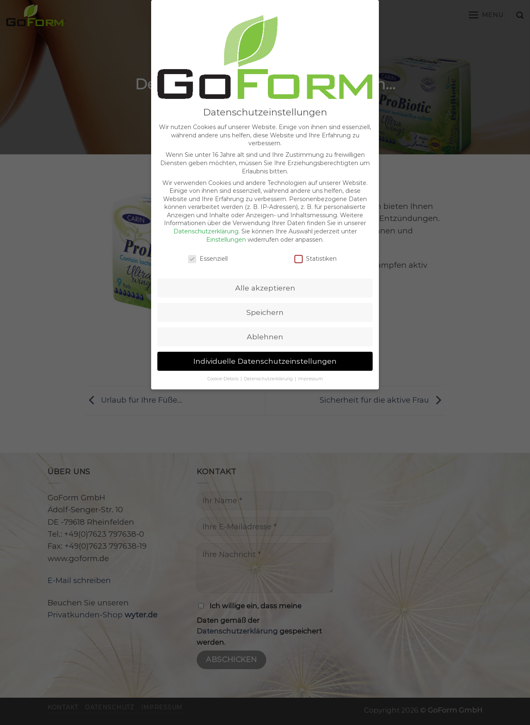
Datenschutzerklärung (205, 218)
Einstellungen (226, 226)
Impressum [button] (310, 365)
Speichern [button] (265, 299)
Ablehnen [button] (265, 323)
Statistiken (315, 246)
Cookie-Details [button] (223, 365)
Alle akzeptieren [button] (265, 274)
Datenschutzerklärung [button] (269, 365)
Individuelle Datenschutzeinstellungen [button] (265, 347)
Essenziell (208, 246)
